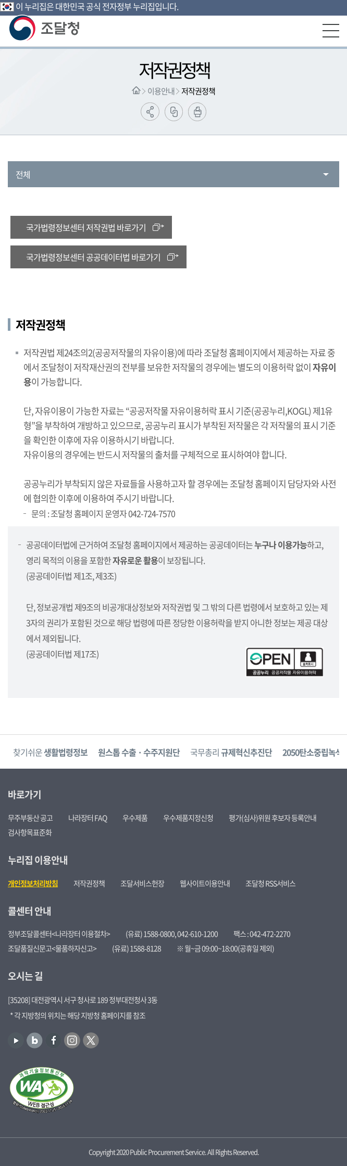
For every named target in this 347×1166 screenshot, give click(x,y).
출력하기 (197, 111)
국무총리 (231, 752)
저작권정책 (198, 91)
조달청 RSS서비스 (270, 883)
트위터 (91, 1040)
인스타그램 (72, 1040)
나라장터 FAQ (87, 817)
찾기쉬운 (50, 752)
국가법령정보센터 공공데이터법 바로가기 (93, 257)
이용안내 (161, 91)
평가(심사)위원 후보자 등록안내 (272, 817)
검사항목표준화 (30, 832)
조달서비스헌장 (142, 883)
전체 (23, 174)
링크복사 (174, 111)
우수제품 (134, 817)
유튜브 (16, 1040)
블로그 (35, 1040)
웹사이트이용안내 (205, 883)
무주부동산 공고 (30, 817)
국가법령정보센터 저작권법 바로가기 (86, 227)
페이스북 (53, 1040)
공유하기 (150, 111)
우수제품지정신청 (188, 817)
